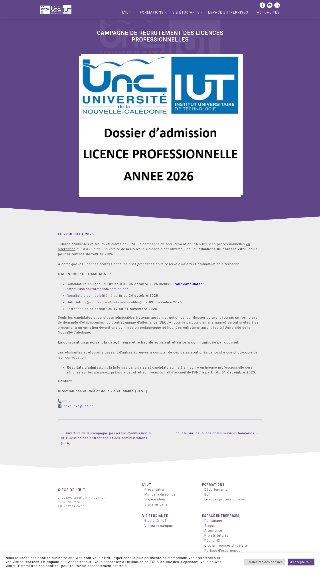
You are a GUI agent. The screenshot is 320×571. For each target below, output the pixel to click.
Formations (152, 12)
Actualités (268, 12)
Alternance (213, 530)
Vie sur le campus (158, 526)
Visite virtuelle (156, 504)
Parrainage (213, 520)
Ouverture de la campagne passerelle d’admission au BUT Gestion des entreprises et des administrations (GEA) (106, 438)
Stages (210, 526)
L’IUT (126, 12)
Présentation (154, 489)
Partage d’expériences (222, 550)
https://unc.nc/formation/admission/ (97, 289)
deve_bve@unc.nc (79, 406)
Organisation (154, 499)
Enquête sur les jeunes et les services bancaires (214, 433)
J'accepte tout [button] (301, 562)
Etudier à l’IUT (155, 520)
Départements (215, 489)
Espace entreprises (228, 12)
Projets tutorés (216, 535)
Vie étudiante (186, 12)
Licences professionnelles (225, 499)
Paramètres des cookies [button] (265, 562)
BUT (207, 494)
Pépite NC (212, 540)
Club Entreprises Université (226, 545)
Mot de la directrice (160, 494)
